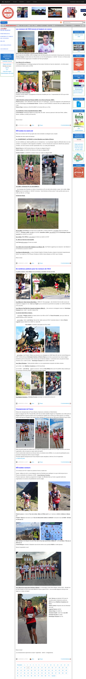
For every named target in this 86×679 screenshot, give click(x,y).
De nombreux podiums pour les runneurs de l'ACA (33, 269)
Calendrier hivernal (7, 61)
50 (31, 673)
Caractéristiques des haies (7, 73)
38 (42, 670)
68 (42, 675)
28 (59, 667)
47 (21, 673)
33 (24, 670)
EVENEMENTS (59, 25)
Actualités (3, 28)
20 (31, 667)
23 (42, 667)
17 (21, 667)
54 (45, 673)
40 (48, 670)
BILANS (2, 41)
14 (64, 665)
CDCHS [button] (21, 1)
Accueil (15, 1)
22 (38, 667)
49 (28, 673)
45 (66, 670)
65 (31, 675)
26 (52, 667)
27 (55, 667)
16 (17, 667)
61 (17, 675)
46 (17, 673)
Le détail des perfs (20, 458)
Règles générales (7, 64)
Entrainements (79, 89)
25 (48, 667)
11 (54, 665)
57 (55, 673)
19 (28, 667)
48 (24, 673)
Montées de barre (79, 146)
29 (62, 667)
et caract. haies (78, 149)
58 (59, 673)
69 (45, 675)
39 (45, 670)
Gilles (33, 125)
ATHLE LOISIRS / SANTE (44, 25)
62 (21, 675)
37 (38, 670)
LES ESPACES (4, 49)
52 (38, 673)
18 (24, 667)
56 (52, 673)
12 (57, 665)
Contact (35, 1)
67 (38, 675)
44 (62, 670)
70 (48, 675)
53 (42, 673)
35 (31, 670)
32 (21, 670)
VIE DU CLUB (23, 25)
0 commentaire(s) (66, 125)
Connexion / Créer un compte (77, 1)
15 (68, 665)
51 (35, 673)
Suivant (53, 675)
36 (35, 670)
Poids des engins (7, 71)
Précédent (19, 665)
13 (61, 665)
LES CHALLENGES (5, 45)
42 (55, 670)
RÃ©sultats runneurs (23, 467)
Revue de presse (5, 30)
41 (52, 670)
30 (66, 667)
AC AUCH (6, 2)
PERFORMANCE (11, 25)
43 (59, 670)
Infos (79, 51)
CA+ (7, 69)
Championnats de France (24, 409)
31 (17, 670)
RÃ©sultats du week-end (24, 131)
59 (62, 673)
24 (45, 667)
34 (28, 670)
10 (50, 665)
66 (35, 675)
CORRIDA (77, 25)
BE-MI (7, 67)
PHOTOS (69, 25)
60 (66, 673)
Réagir (41, 125)
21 (35, 667)
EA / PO (32, 25)
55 (48, 673)
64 (28, 675)
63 (24, 675)
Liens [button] (28, 1)
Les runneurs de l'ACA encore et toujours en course (34, 29)
